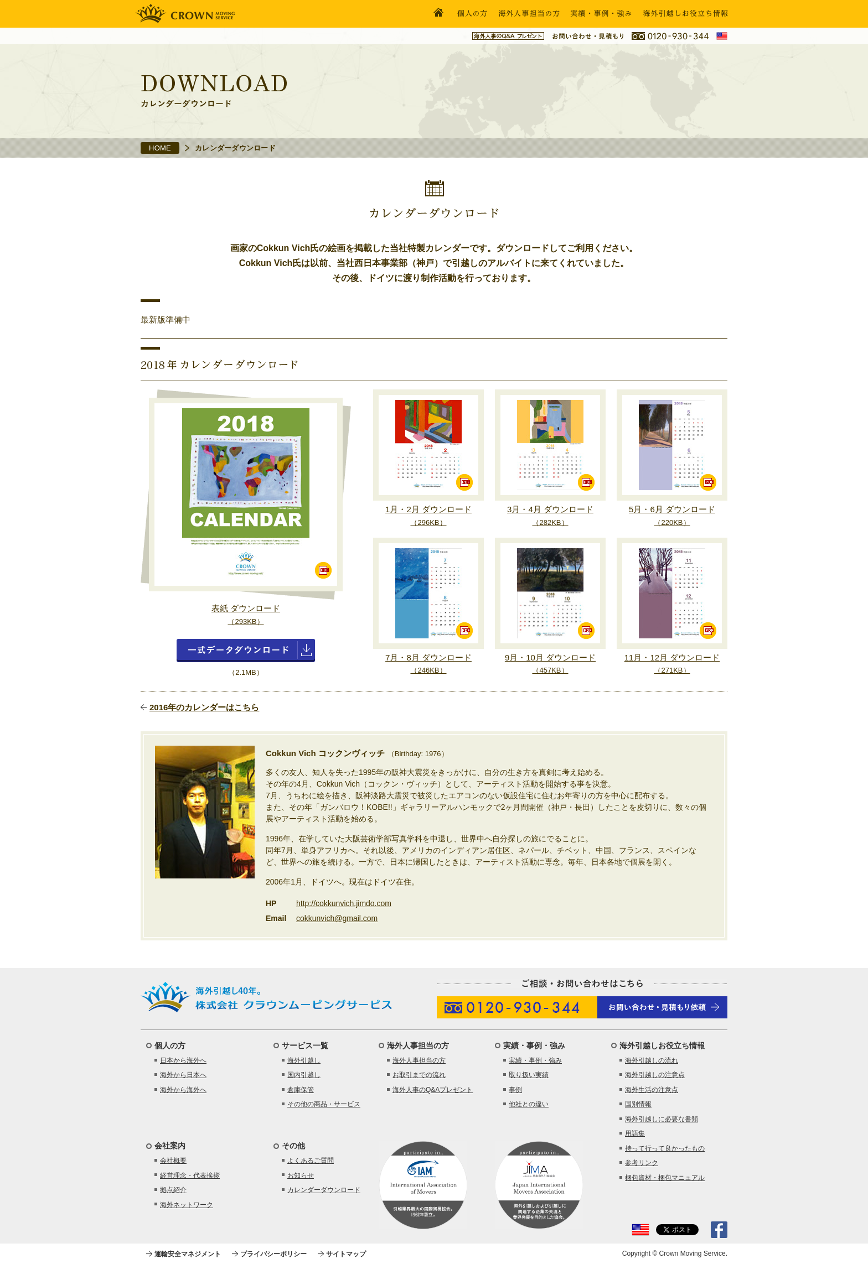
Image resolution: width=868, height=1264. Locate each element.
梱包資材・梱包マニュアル (665, 1178)
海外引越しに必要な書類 (661, 1119)
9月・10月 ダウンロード (550, 664)
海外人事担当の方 (419, 1060)
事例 (515, 1090)
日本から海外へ (183, 1060)
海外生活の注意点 (651, 1090)
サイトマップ (346, 1254)
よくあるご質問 (310, 1160)
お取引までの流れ (419, 1075)
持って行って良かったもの (665, 1148)
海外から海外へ (183, 1090)
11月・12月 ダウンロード (672, 664)
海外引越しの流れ (651, 1060)
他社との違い (529, 1104)
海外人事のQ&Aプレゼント (432, 1090)
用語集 (635, 1133)
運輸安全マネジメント (187, 1254)
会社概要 (173, 1160)
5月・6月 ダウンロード (672, 515)
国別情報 (638, 1104)
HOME (160, 148)
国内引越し (304, 1075)
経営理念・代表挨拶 (190, 1175)
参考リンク (641, 1163)
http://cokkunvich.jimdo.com (343, 903)
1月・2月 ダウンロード (428, 515)
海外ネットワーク (186, 1205)
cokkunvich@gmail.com (337, 918)
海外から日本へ (183, 1075)
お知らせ (300, 1175)
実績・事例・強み (535, 1060)
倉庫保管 (300, 1090)
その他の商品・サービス (323, 1104)
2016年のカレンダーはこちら (204, 707)
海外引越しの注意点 (655, 1075)
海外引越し (304, 1060)
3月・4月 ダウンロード (550, 515)
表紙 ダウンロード (245, 615)
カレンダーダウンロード (323, 1190)
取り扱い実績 (529, 1075)
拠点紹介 (173, 1190)
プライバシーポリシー (273, 1254)
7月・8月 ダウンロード (428, 664)
